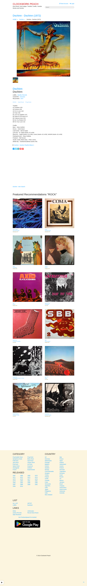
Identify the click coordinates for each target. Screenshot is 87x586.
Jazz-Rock (16, 462)
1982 (36, 481)
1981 (28, 481)
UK (46, 457)
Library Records (17, 512)
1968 (21, 475)
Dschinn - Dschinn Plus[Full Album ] (24, 145)
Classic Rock (31, 462)
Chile (46, 487)
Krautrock (30, 466)
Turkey (47, 475)
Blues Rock (30, 459)
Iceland (62, 462)
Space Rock (16, 466)
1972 (21, 98)
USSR (46, 478)
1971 (14, 477)
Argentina (47, 485)
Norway (47, 469)
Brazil (61, 484)
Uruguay (62, 485)
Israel (61, 475)
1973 (28, 477)
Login (72, 3)
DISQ (14, 511)
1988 (21, 484)
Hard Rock (21, 102)
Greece (47, 466)
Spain (61, 460)
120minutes (30, 511)
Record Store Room (33, 512)
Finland (62, 468)
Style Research (17, 514)
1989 (28, 484)
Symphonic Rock (17, 459)
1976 (21, 479)
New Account (63, 3)
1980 (21, 481)
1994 (14, 486)
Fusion (14, 469)
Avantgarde (16, 468)
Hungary (47, 473)
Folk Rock (15, 460)
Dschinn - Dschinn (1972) (27, 15)
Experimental (31, 469)
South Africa (63, 487)
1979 (14, 481)
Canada (47, 480)
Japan (46, 489)
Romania (62, 473)
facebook (30, 505)
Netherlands (48, 460)
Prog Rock (28, 102)
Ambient (29, 468)
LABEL (15, 505)
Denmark (62, 469)
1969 (28, 475)
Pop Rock (15, 464)
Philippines (48, 491)
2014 (21, 486)
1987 (14, 484)
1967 (14, 475)
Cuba (46, 482)
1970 (36, 475)
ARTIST (29, 503)
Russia (61, 477)
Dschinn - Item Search (19, 186)
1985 (28, 482)
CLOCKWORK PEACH (25, 4)
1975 (14, 479)
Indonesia (62, 491)
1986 (36, 482)
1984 (21, 482)
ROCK (14, 102)
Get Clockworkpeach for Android (27, 523)
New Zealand (48, 494)
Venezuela (48, 484)
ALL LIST (15, 503)
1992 (36, 484)
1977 (28, 479)
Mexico (61, 480)
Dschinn (21, 19)
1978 (36, 479)
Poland (47, 477)
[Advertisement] (43, 165)
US (60, 478)
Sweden (47, 468)
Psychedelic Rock (18, 457)
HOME (14, 19)
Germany (22, 96)
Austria (61, 466)
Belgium (47, 464)
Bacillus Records (22, 95)
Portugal (47, 462)
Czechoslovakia (49, 471)
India (46, 493)
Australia (62, 493)
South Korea (63, 489)
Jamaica (62, 482)
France (61, 459)
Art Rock (29, 464)
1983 (14, 482)
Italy (61, 457)
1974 (36, 477)
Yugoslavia (63, 471)
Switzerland (63, 464)
